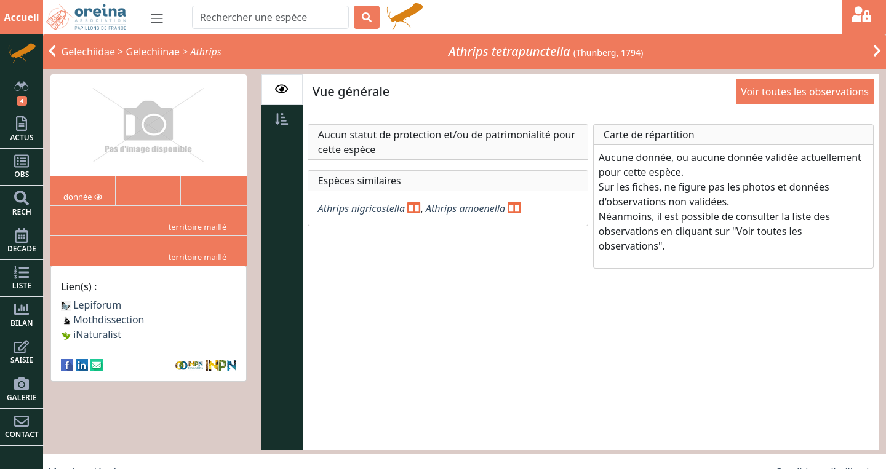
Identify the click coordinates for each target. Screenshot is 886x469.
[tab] (282, 89)
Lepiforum (91, 305)
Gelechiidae (89, 51)
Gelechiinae (153, 51)
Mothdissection (103, 319)
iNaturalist (91, 334)
